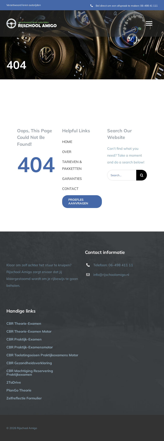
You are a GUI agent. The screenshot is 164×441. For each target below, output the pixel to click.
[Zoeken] (141, 175)
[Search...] (121, 175)
